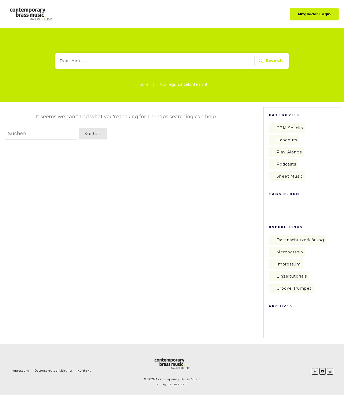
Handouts (287, 140)
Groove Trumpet (294, 288)
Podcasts (286, 164)
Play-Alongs (289, 152)
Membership (290, 252)
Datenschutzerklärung (300, 240)
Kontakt (84, 370)
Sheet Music (290, 176)
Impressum (289, 264)
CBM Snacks (290, 127)
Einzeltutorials (292, 276)
